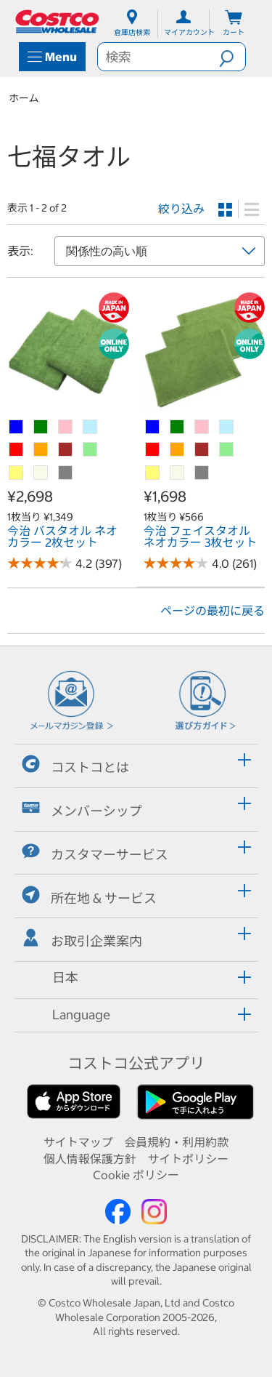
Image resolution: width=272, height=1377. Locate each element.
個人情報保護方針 (90, 1159)
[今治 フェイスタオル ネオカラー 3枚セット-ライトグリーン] (227, 450)
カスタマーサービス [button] (95, 852)
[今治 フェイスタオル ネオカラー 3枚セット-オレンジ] (177, 450)
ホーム (24, 98)
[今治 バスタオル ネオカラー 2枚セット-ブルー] (16, 427)
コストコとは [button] (75, 765)
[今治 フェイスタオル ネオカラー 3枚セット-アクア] (227, 427)
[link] (68, 406)
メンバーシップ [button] (82, 808)
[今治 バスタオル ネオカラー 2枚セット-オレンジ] (41, 450)
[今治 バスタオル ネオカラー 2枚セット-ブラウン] (66, 450)
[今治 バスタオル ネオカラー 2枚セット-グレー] (66, 473)
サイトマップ (78, 1142)
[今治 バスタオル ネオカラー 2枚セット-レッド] (16, 450)
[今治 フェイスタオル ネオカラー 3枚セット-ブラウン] (202, 450)
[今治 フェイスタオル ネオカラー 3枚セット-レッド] (153, 450)
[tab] (136, 764)
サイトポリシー (187, 1159)
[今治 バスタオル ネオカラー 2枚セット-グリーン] (41, 427)
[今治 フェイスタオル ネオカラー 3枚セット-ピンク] (202, 427)
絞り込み (181, 208)
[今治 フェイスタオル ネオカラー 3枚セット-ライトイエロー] (153, 473)
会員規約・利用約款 (176, 1142)
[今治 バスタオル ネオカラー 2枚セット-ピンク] (66, 427)
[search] (158, 57)
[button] (232, 57)
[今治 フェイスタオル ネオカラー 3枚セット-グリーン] (177, 427)
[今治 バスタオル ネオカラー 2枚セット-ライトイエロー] (16, 473)
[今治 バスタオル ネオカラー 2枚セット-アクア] (90, 427)
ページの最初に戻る (212, 610)
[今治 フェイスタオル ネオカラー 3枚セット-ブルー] (153, 427)
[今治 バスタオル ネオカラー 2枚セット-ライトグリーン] (90, 450)
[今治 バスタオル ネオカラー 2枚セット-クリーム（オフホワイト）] (41, 473)
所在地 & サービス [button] (89, 896)
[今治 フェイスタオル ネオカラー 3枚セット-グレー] (202, 473)
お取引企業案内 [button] (82, 939)
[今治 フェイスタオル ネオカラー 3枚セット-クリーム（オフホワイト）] (177, 473)
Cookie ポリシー (136, 1175)
